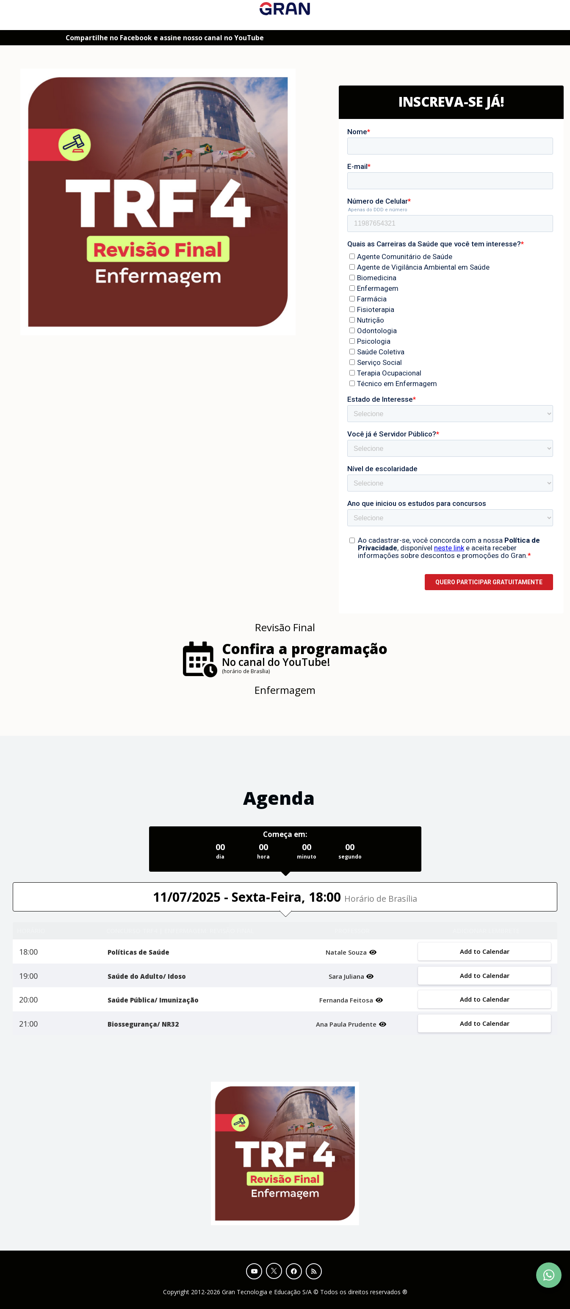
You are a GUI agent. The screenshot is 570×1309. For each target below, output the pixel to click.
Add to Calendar (484, 951)
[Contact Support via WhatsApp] (549, 1275)
